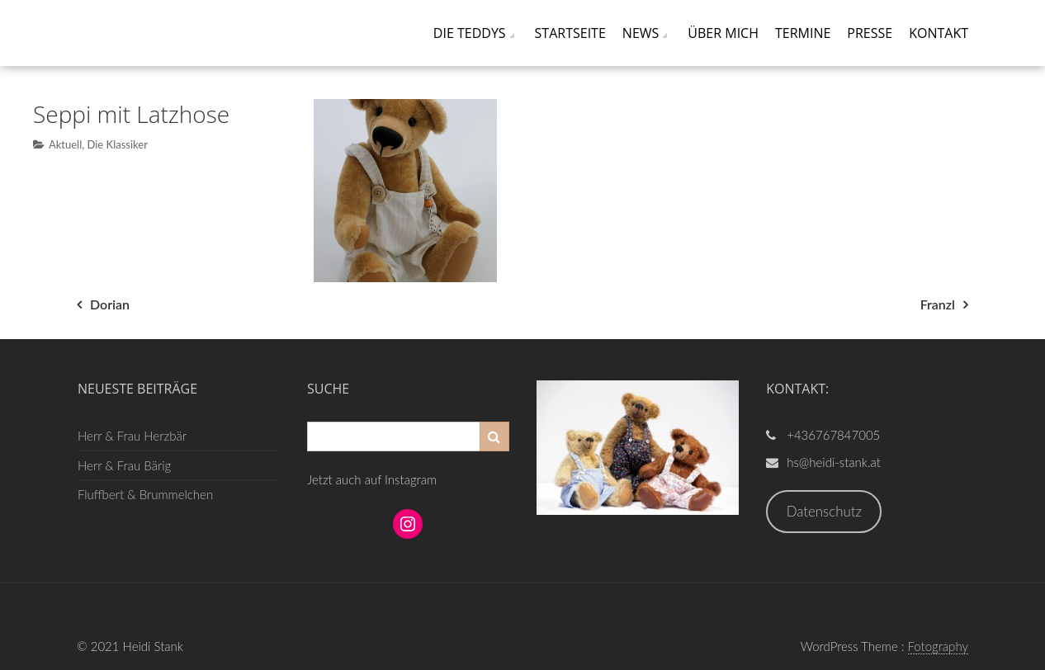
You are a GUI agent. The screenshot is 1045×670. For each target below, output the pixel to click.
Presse (869, 33)
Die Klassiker (117, 144)
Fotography (938, 646)
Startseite (570, 33)
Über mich (723, 33)
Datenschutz (824, 511)
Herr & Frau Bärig (124, 465)
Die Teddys (469, 33)
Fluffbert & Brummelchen (145, 494)
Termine (802, 33)
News (640, 33)
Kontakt (938, 33)
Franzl (937, 304)
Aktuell (65, 144)
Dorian (110, 304)
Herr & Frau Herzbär (132, 435)
